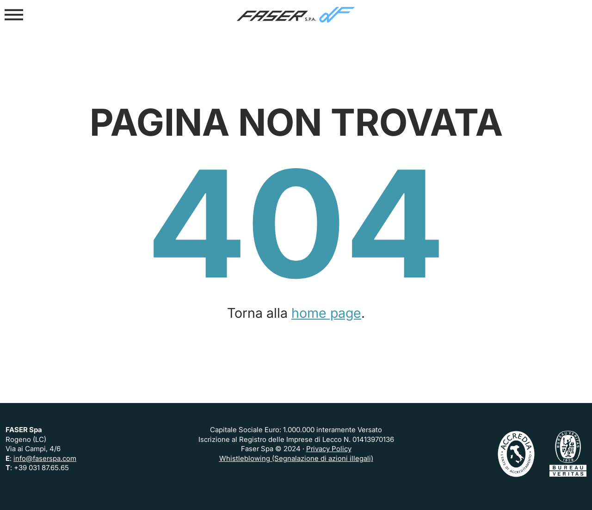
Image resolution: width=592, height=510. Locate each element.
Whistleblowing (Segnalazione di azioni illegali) (296, 458)
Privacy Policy (329, 448)
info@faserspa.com (44, 458)
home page (326, 313)
